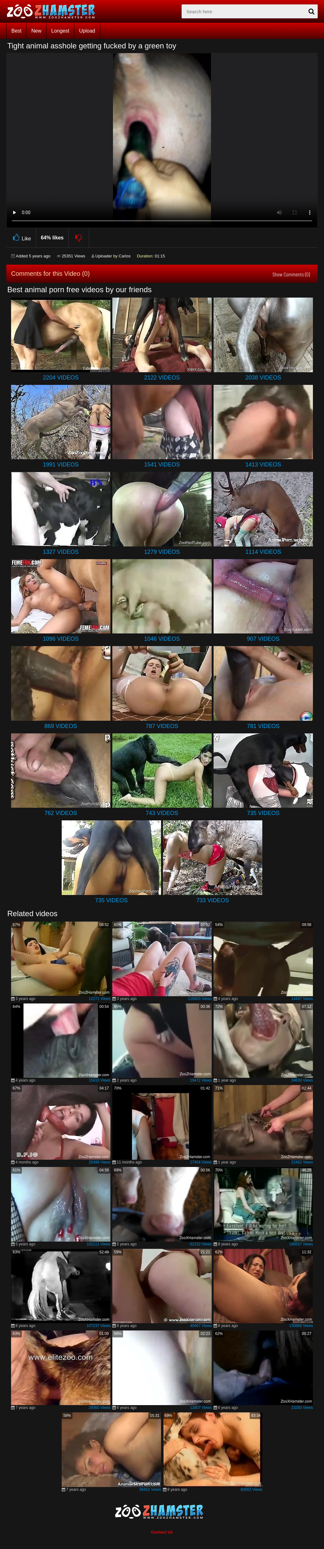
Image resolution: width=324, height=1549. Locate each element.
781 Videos (263, 726)
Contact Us (162, 1532)
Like (21, 237)
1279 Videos (162, 552)
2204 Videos (60, 377)
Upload (87, 31)
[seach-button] (311, 11)
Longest (60, 31)
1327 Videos (60, 552)
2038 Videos (263, 377)
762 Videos (60, 813)
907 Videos (263, 639)
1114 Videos (263, 552)
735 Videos (263, 813)
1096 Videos (60, 639)
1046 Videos (162, 639)
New (36, 31)
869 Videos (60, 726)
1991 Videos (60, 464)
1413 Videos (263, 464)
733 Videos (212, 900)
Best (16, 31)
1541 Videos (162, 464)
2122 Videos (162, 377)
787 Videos (162, 726)
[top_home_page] (53, 11)
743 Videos (162, 813)
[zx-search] (250, 11)
